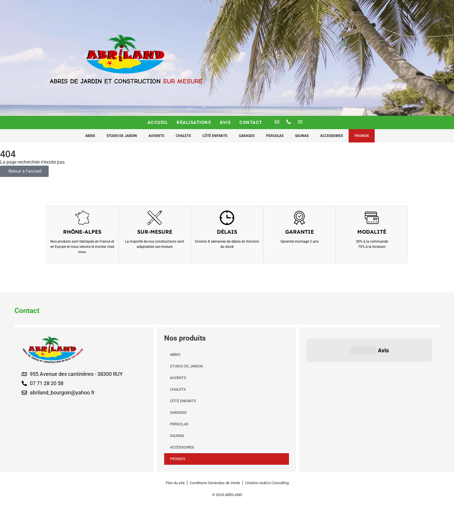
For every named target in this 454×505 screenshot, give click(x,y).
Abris (90, 136)
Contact (250, 122)
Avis (225, 122)
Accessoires (331, 136)
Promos (361, 136)
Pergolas (274, 136)
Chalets (183, 136)
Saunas (302, 136)
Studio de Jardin (122, 136)
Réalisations (194, 122)
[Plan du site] (175, 482)
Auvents (156, 136)
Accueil (158, 122)
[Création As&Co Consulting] (267, 482)
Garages (247, 136)
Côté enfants (214, 136)
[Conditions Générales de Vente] (214, 482)
